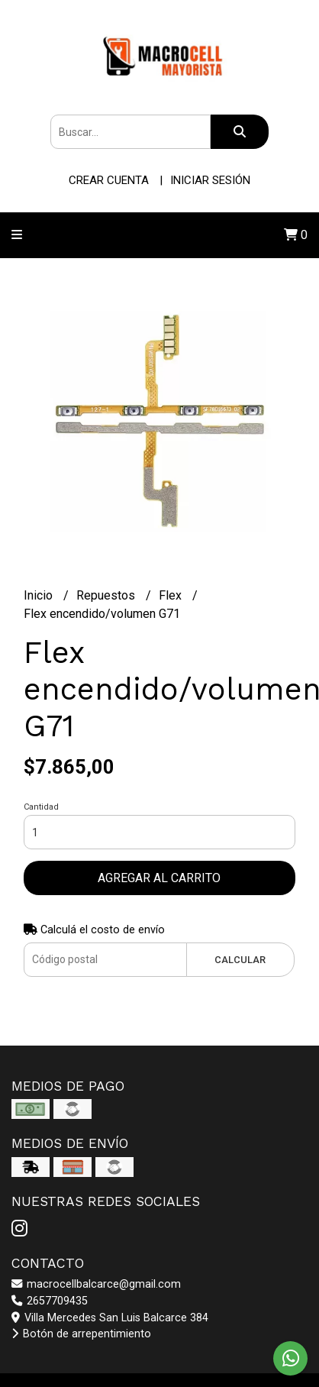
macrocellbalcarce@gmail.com (96, 1284)
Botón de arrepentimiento (81, 1333)
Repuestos (107, 595)
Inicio (40, 595)
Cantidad (41, 807)
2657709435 (49, 1301)
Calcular (240, 959)
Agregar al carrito (159, 878)
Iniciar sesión (210, 180)
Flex (172, 595)
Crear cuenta (109, 180)
